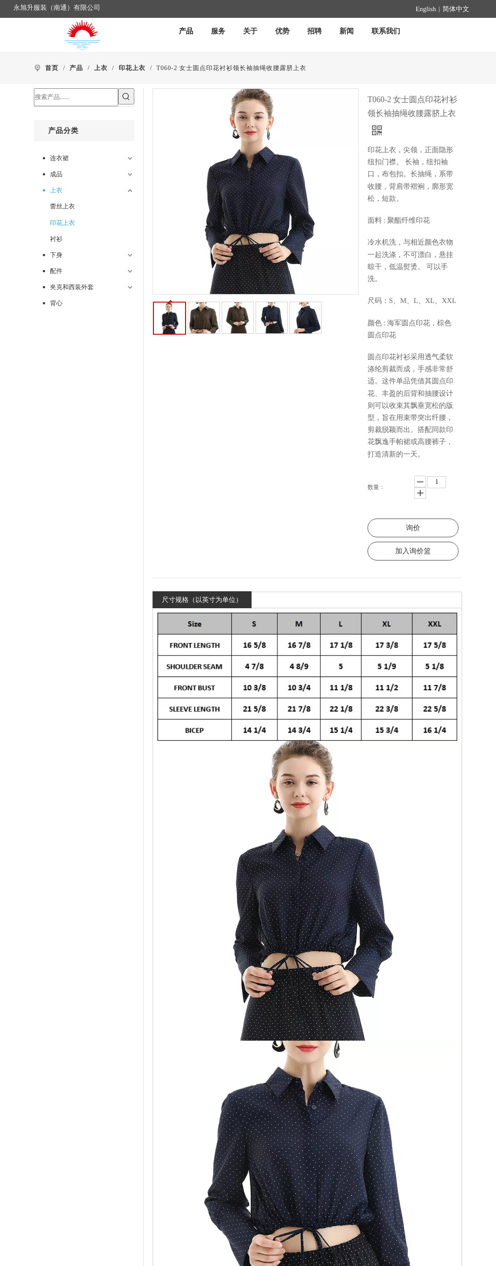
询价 (413, 527)
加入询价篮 (413, 551)
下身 (56, 255)
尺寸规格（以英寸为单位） (202, 599)
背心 (56, 303)
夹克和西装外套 (72, 287)
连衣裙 (59, 158)
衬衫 (56, 239)
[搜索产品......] (76, 97)
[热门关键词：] (126, 96)
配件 (56, 271)
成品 (56, 174)
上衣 (56, 190)
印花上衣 (62, 223)
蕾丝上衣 (62, 206)
